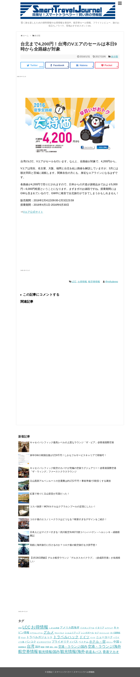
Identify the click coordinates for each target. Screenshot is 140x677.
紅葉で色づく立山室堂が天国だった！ (50, 493)
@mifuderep (111, 281)
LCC (74, 281)
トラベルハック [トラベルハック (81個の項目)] (66, 637)
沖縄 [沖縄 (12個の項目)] (47, 647)
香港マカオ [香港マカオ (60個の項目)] (111, 652)
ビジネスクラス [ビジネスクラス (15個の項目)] (44, 642)
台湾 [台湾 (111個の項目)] (30, 646)
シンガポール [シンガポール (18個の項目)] (87, 632)
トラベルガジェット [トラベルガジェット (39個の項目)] (39, 637)
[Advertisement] (70, 85)
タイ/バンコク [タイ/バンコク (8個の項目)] (104, 633)
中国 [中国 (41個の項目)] (116, 641)
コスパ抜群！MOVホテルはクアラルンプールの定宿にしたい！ (63, 506)
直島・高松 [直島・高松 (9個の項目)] (54, 647)
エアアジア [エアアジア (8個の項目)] (109, 628)
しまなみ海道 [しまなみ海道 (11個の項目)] (54, 628)
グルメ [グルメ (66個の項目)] (48, 632)
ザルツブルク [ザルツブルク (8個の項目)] (59, 633)
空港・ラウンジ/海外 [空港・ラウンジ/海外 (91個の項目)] (104, 646)
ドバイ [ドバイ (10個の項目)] (92, 638)
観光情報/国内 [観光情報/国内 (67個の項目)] (49, 652)
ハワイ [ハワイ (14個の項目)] (116, 637)
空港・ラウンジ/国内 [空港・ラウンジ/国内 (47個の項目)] (72, 646)
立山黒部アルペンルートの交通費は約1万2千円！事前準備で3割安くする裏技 (70, 481)
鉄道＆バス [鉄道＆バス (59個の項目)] (94, 652)
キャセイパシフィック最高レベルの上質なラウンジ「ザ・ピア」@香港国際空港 (72, 442)
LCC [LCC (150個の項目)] (26, 627)
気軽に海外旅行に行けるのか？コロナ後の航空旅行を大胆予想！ (64, 545)
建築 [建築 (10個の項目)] (42, 647)
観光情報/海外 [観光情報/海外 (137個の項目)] (72, 651)
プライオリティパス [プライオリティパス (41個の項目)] (65, 641)
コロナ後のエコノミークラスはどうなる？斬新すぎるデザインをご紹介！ (68, 519)
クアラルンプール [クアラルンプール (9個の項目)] (36, 633)
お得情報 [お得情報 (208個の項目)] (39, 627)
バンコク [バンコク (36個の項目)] (30, 641)
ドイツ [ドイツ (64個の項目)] (84, 637)
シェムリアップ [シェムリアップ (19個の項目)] (72, 632)
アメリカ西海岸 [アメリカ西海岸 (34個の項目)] (69, 627)
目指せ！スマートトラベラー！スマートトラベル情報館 (70, 672)
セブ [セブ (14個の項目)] (97, 633)
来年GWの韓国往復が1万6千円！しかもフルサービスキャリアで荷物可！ (68, 455)
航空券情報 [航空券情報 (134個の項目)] (28, 651)
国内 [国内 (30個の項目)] (37, 646)
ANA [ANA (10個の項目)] (20, 628)
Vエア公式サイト (33, 211)
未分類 (114, 56)
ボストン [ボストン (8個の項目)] (109, 642)
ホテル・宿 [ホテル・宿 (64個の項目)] (97, 641)
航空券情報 (94, 281)
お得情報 (82, 281)
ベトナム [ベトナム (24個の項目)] (84, 641)
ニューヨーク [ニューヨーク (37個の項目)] (104, 637)
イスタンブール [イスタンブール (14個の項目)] (87, 628)
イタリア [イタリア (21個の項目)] (99, 627)
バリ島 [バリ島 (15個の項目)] (21, 642)
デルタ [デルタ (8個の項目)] (23, 637)
